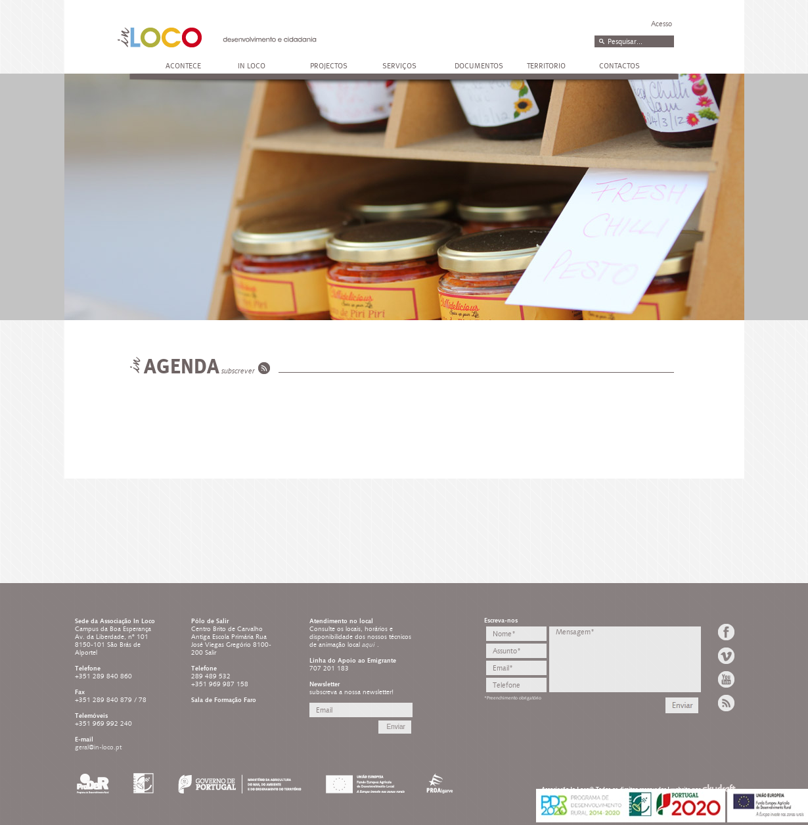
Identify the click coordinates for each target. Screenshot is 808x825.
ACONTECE (183, 65)
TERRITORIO (546, 65)
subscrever (238, 371)
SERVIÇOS (399, 65)
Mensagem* (625, 659)
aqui (369, 645)
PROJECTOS (329, 65)
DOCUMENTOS (479, 65)
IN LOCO (251, 65)
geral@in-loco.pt (98, 747)
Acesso (661, 24)
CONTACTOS (619, 65)
